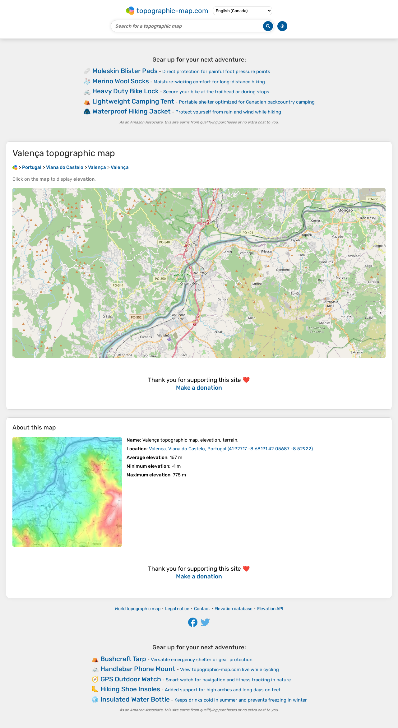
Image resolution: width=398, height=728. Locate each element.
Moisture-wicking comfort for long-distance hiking (209, 82)
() (231, 449)
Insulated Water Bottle (135, 699)
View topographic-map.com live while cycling (229, 669)
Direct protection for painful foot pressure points (216, 71)
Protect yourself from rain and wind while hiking (228, 112)
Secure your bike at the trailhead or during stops (216, 92)
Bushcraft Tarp (123, 659)
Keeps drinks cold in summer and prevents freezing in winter (240, 700)
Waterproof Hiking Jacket (131, 111)
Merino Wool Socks (120, 81)
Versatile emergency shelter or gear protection (201, 659)
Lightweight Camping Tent (133, 101)
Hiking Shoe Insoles (130, 689)
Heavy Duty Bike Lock (125, 91)
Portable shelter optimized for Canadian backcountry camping (247, 102)
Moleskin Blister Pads (125, 71)
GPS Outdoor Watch (130, 679)
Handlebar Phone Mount (137, 669)
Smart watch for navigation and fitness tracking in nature (228, 680)
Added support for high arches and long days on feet (222, 690)
